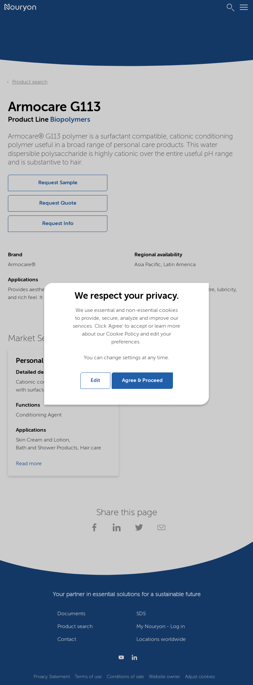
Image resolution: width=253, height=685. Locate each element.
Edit (95, 380)
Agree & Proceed (142, 380)
